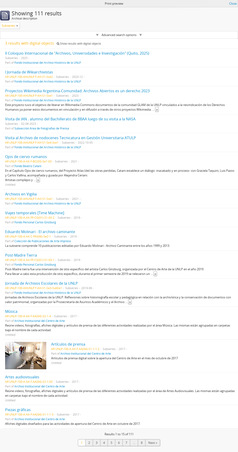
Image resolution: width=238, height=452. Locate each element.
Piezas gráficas (18, 409)
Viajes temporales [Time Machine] (34, 212)
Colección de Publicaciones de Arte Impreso (42, 241)
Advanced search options (119, 35)
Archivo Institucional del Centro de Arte (39, 321)
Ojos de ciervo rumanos (26, 156)
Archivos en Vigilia (21, 194)
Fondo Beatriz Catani (27, 166)
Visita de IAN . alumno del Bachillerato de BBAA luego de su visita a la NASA (70, 119)
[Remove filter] (17, 25)
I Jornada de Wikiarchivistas (29, 72)
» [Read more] (157, 109)
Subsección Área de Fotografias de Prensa (41, 128)
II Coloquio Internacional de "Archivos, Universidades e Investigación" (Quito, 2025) (77, 53)
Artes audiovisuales (22, 376)
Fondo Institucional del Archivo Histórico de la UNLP (47, 62)
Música (11, 311)
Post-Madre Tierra (21, 255)
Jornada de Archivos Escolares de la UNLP (41, 283)
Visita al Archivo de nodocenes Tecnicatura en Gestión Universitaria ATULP (70, 137)
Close (233, 3)
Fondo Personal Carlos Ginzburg (35, 222)
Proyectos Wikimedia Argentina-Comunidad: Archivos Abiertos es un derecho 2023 (77, 90)
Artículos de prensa (68, 344)
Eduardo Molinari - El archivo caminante (40, 231)
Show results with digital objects (79, 44)
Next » (152, 443)
